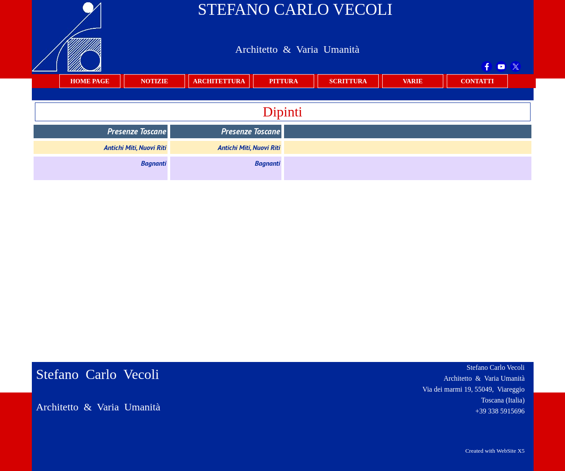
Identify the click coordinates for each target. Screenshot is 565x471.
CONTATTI (477, 81)
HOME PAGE (90, 81)
